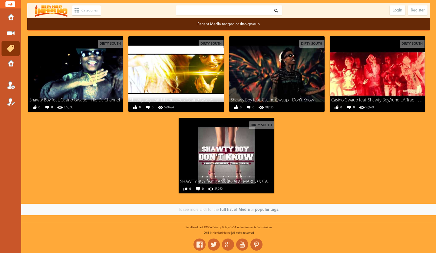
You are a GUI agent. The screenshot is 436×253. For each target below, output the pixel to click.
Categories (91, 10)
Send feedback (194, 227)
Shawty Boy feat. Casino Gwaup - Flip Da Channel (74, 100)
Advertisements (246, 227)
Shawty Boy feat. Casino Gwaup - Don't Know (272, 100)
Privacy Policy (221, 227)
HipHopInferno (221, 232)
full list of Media (235, 209)
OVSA (233, 227)
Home (11, 17)
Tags (11, 48)
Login (11, 85)
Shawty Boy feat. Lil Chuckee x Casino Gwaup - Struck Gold (184, 100)
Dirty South (110, 44)
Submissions (11, 64)
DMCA (208, 227)
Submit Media (11, 33)
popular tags (266, 209)
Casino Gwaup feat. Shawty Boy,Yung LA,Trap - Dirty (379, 100)
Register (11, 101)
